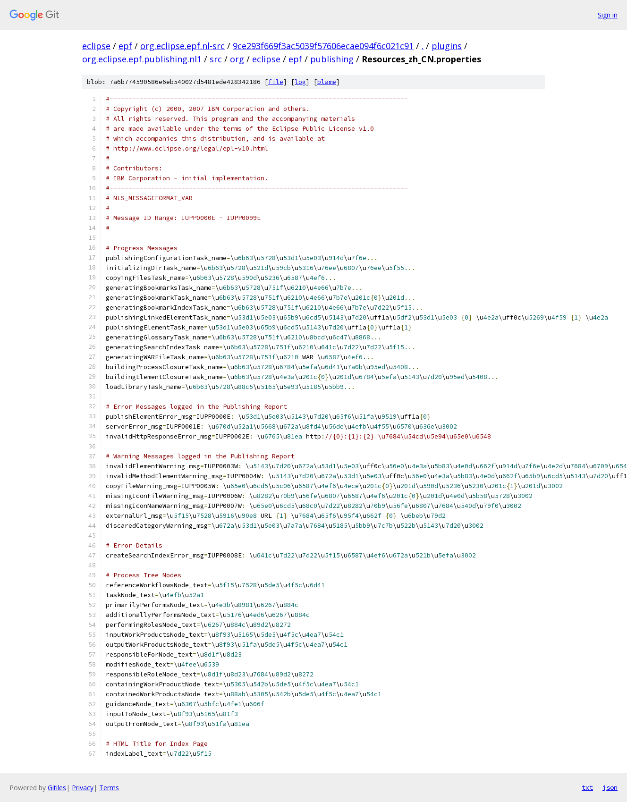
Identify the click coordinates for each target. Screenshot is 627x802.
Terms (109, 787)
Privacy (82, 787)
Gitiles (57, 787)
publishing (332, 59)
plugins (447, 45)
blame (326, 82)
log (300, 82)
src (216, 59)
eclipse (96, 45)
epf (125, 45)
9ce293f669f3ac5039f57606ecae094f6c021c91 (323, 45)
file (275, 82)
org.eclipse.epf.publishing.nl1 (142, 59)
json (610, 787)
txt (587, 787)
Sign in (608, 14)
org (237, 59)
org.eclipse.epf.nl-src (182, 45)
